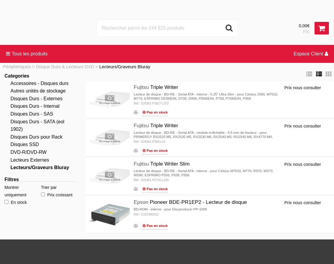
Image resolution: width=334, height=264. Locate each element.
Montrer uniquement (15, 191)
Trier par (49, 187)
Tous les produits (27, 53)
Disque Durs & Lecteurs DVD (65, 66)
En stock (15, 202)
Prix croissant (56, 194)
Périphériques (17, 66)
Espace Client (311, 53)
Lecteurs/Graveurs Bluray (124, 66)
